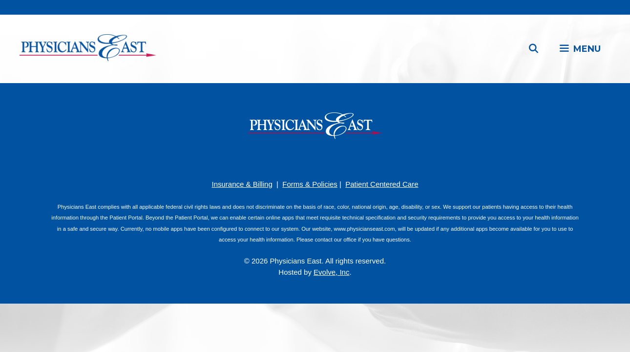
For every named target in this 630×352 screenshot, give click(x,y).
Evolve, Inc (331, 272)
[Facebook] (285, 158)
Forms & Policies (309, 184)
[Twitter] (344, 158)
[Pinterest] (300, 158)
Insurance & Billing (241, 184)
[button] (579, 49)
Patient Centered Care (381, 184)
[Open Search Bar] (533, 49)
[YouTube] (315, 158)
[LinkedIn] (329, 158)
